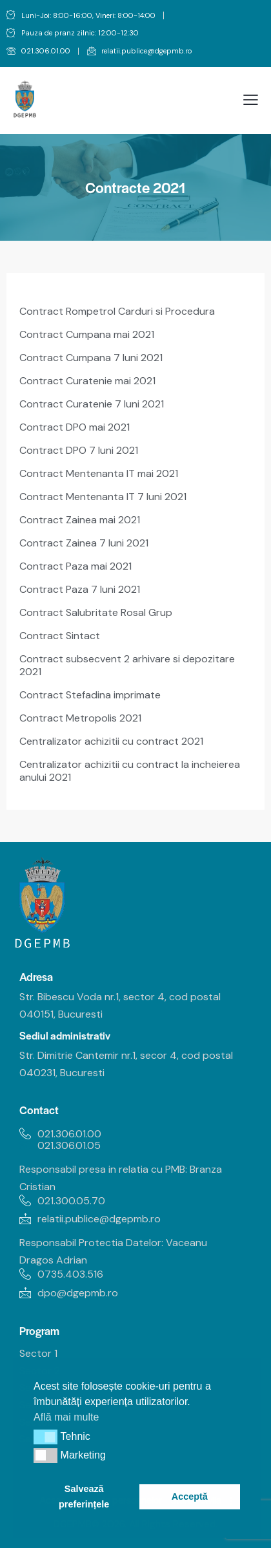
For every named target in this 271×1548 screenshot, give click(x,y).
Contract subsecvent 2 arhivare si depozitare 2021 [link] (127, 665)
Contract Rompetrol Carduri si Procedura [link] (117, 311)
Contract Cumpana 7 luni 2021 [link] (91, 357)
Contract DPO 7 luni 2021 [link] (78, 450)
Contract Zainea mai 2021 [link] (79, 520)
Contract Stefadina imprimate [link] (90, 695)
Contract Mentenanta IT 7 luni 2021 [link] (102, 496)
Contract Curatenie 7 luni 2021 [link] (91, 404)
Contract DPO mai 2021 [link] (74, 427)
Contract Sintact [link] (59, 635)
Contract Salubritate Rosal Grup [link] (95, 612)
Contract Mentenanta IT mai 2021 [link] (98, 473)
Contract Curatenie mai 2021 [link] (87, 380)
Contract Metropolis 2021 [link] (80, 718)
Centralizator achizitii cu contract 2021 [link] (111, 741)
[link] (38, 51)
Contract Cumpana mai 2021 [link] (86, 334)
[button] (45, 1437)
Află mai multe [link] (66, 1417)
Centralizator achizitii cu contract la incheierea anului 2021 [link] (129, 771)
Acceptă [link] (190, 1496)
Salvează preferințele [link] (84, 1496)
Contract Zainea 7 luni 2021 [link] (83, 543)
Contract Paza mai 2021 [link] (75, 566)
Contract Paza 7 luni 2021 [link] (79, 589)
